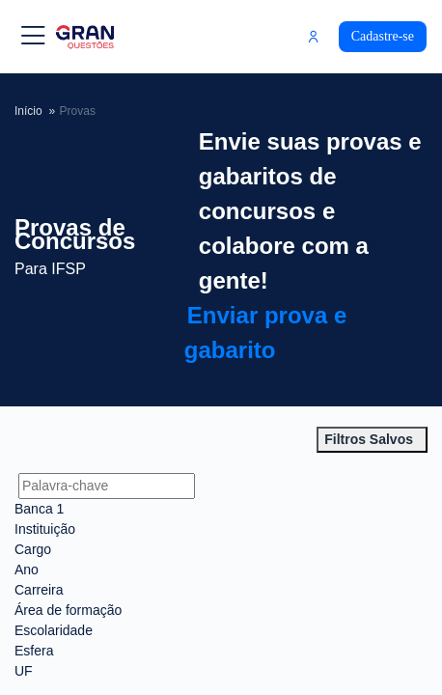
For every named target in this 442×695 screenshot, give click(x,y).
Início (36, 110)
